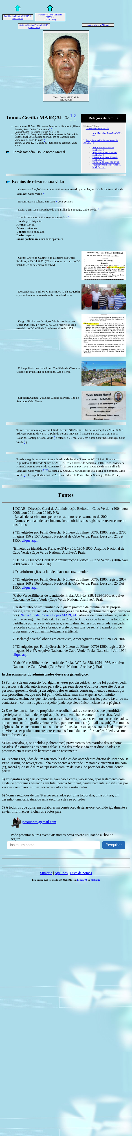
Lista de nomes (81, 873)
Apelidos (61, 873)
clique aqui (29, 540)
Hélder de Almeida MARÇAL (106, 162)
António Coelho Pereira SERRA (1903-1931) (34, 26)
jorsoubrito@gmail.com (33, 822)
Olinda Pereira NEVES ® (97, 128)
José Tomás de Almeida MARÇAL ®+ (103, 148)
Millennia (95, 880)
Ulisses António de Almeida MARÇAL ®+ (105, 158)
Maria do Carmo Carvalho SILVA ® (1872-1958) (50, 17)
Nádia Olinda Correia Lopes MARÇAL (48, 615)
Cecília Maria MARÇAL (98, 25)
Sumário (46, 873)
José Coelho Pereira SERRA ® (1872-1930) (18, 17)
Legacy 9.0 (82, 880)
